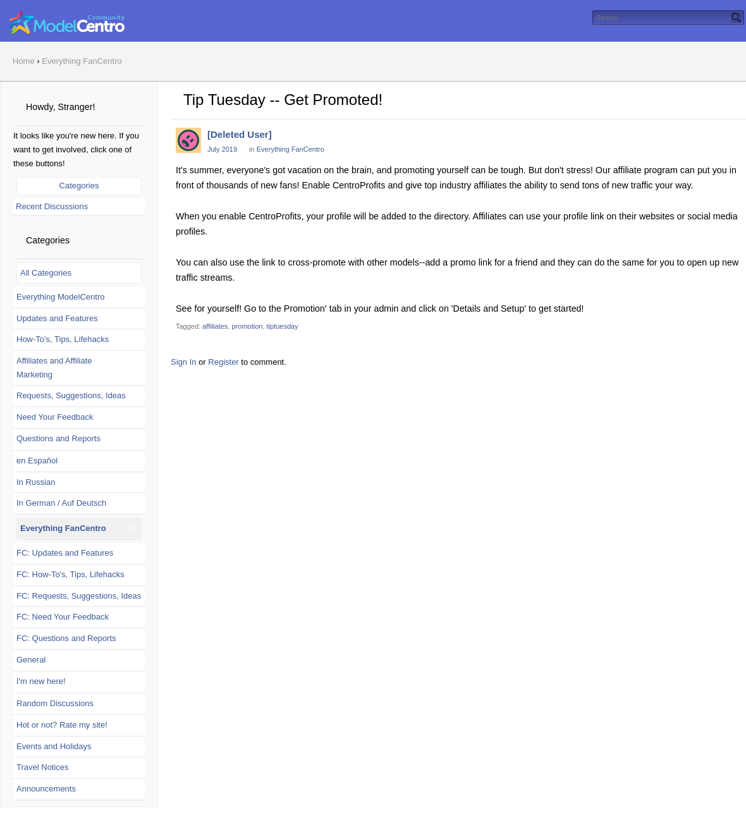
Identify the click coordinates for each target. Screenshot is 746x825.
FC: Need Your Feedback (62, 616)
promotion (246, 326)
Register (223, 362)
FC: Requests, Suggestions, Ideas (78, 596)
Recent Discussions (52, 206)
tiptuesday (282, 326)
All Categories (45, 273)
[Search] (736, 18)
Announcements (46, 788)
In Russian (35, 482)
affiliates (215, 326)
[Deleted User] (239, 134)
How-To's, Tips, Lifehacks (62, 339)
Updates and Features (57, 318)
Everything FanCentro (63, 528)
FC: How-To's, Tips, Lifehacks (70, 574)
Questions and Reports (58, 438)
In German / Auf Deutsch (61, 503)
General (31, 659)
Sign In (183, 362)
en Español (37, 460)
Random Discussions (55, 703)
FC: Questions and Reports (66, 638)
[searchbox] (668, 17)
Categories (79, 185)
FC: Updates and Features (64, 553)
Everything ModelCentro (60, 297)
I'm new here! (41, 681)
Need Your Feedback (54, 417)
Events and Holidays (54, 746)
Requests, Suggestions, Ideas (71, 395)
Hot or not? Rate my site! (61, 725)
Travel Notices (42, 767)
